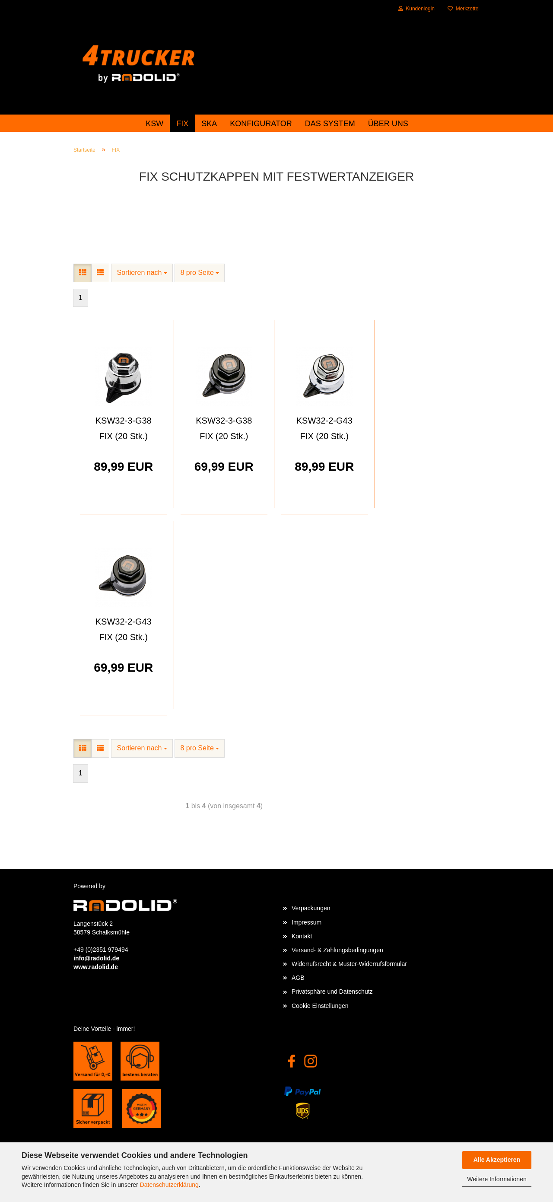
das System (330, 123)
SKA (209, 123)
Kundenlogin (416, 9)
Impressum (306, 922)
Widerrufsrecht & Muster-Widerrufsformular (349, 963)
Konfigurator (261, 123)
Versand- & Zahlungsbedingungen (337, 950)
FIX (182, 123)
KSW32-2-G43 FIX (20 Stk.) (324, 428)
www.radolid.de (95, 966)
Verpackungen (311, 908)
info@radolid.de (96, 958)
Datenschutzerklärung (169, 1184)
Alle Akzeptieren (497, 1159)
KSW (154, 123)
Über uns (388, 123)
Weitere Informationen (496, 1179)
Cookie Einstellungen (320, 1005)
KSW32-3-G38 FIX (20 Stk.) (123, 428)
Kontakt (302, 936)
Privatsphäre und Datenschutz (332, 991)
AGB (298, 977)
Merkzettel (464, 9)
